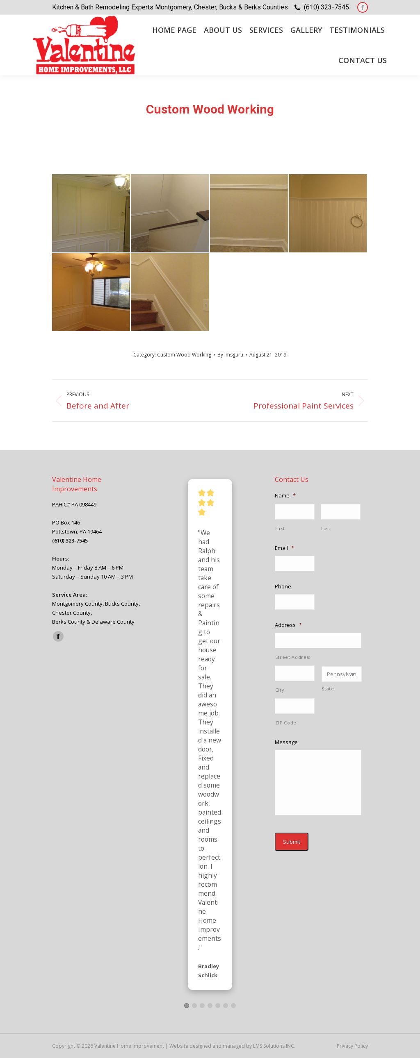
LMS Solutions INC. (274, 1045)
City (279, 690)
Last (326, 528)
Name (285, 495)
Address (288, 625)
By (230, 354)
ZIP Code (286, 723)
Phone (283, 586)
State (328, 689)
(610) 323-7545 (326, 7)
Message (286, 742)
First (280, 528)
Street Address (292, 657)
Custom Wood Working (184, 354)
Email (284, 548)
